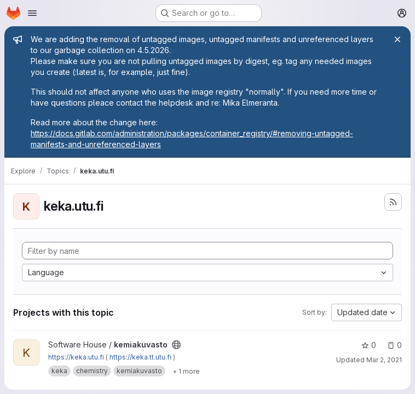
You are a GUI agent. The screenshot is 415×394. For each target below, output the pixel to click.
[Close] (397, 39)
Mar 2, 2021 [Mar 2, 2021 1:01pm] (384, 360)
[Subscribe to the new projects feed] (393, 202)
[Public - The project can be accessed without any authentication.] (176, 344)
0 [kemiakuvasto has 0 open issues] (394, 345)
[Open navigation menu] (32, 13)
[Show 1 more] (186, 371)
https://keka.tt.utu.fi (140, 357)
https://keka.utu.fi (76, 357)
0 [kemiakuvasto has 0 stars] (368, 345)
